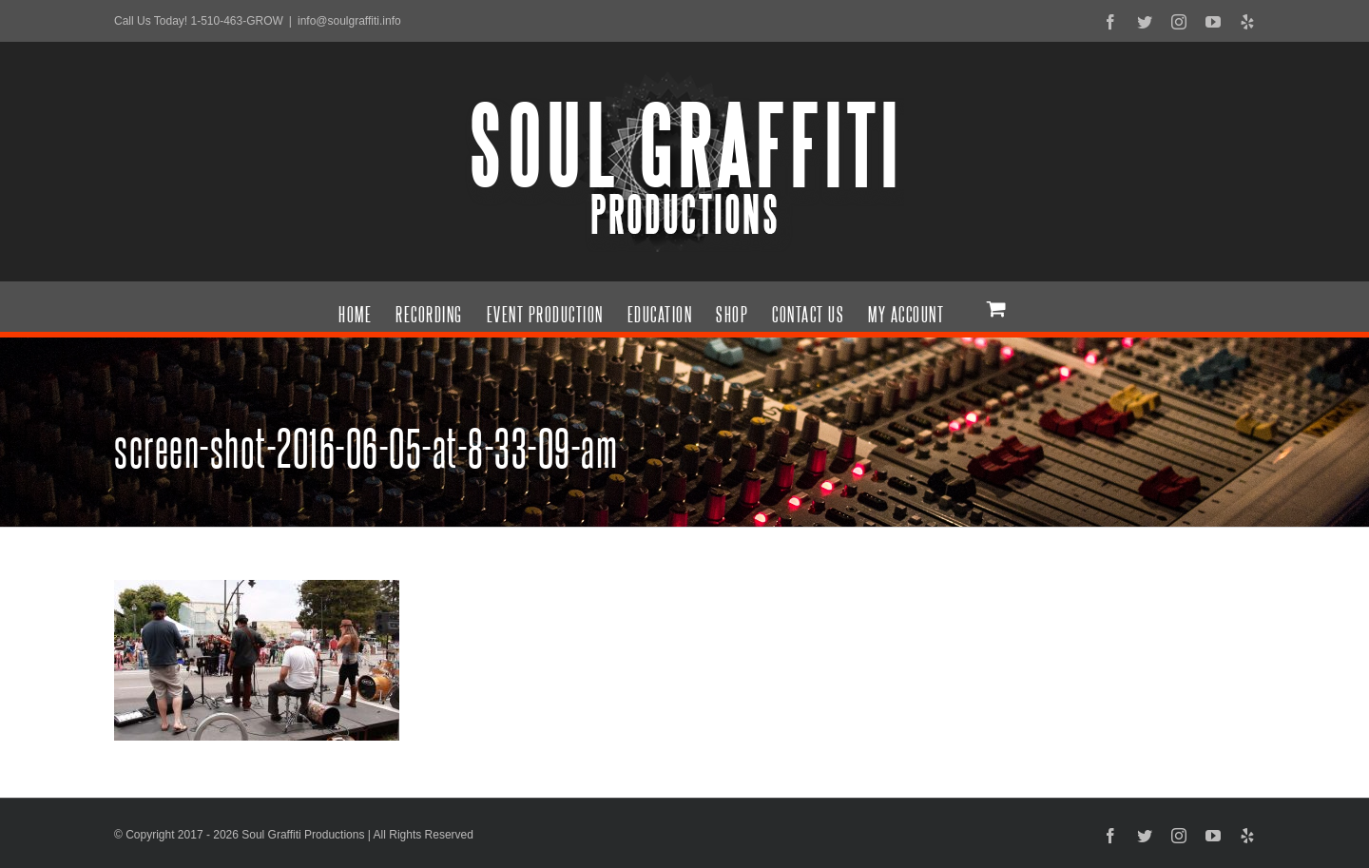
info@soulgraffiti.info (349, 21)
